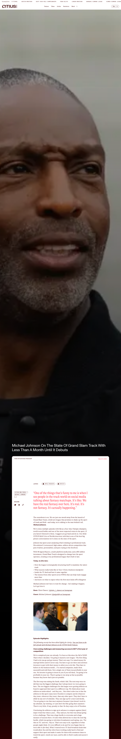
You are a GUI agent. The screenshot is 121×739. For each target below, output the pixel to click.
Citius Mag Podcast (21, 492)
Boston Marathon (30, 1)
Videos (53, 6)
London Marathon (80, 1)
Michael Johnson (20, 494)
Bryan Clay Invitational (12, 1)
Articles (59, 6)
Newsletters (66, 6)
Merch (73, 6)
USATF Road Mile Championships (49, 1)
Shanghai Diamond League (97, 1)
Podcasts (46, 6)
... (15, 497)
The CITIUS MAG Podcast (23, 458)
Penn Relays (67, 1)
